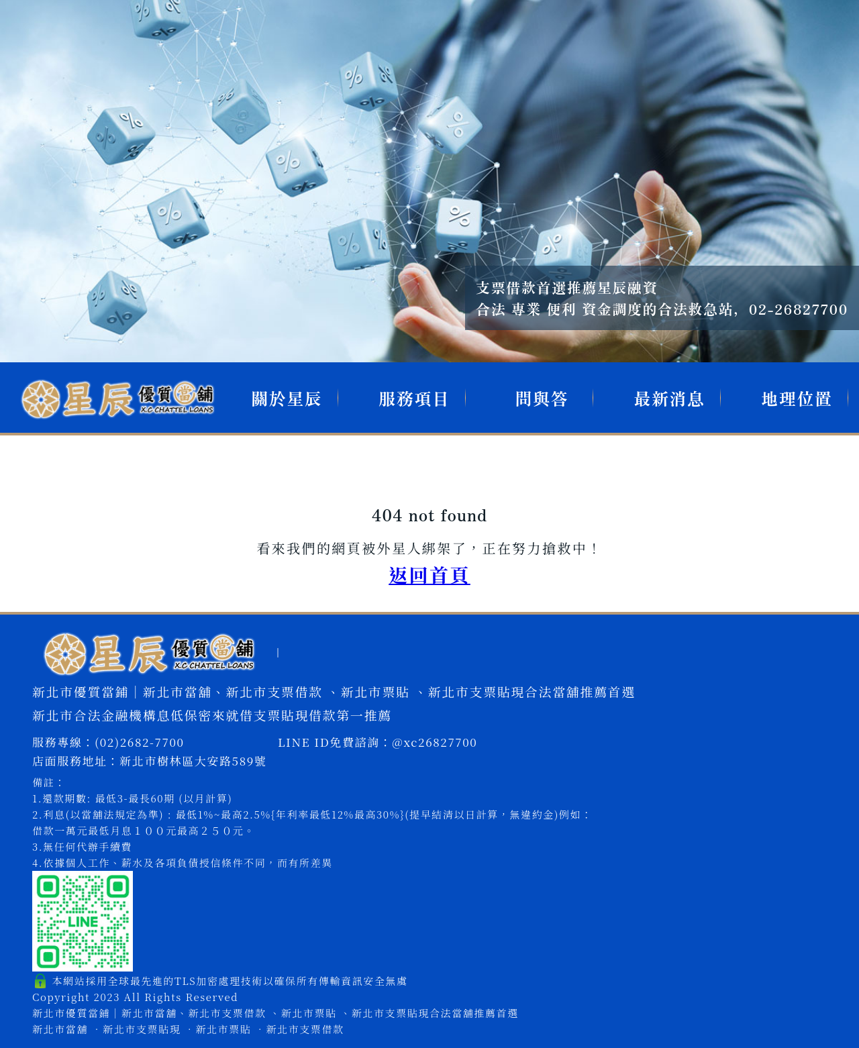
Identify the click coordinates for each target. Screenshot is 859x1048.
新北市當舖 (60, 1029)
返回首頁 (429, 574)
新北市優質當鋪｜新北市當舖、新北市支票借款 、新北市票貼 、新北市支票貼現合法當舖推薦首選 (275, 1013)
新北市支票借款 (305, 1029)
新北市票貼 (223, 1029)
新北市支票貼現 (142, 1029)
